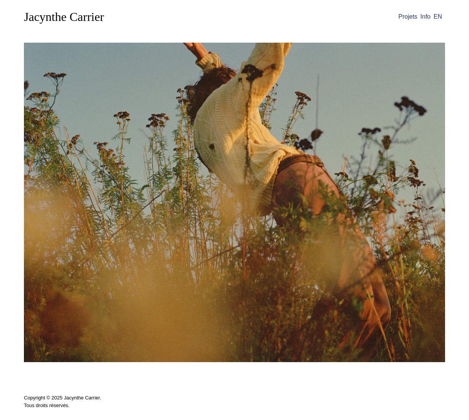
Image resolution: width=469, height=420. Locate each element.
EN (438, 16)
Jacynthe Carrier (64, 17)
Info (425, 16)
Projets (407, 16)
